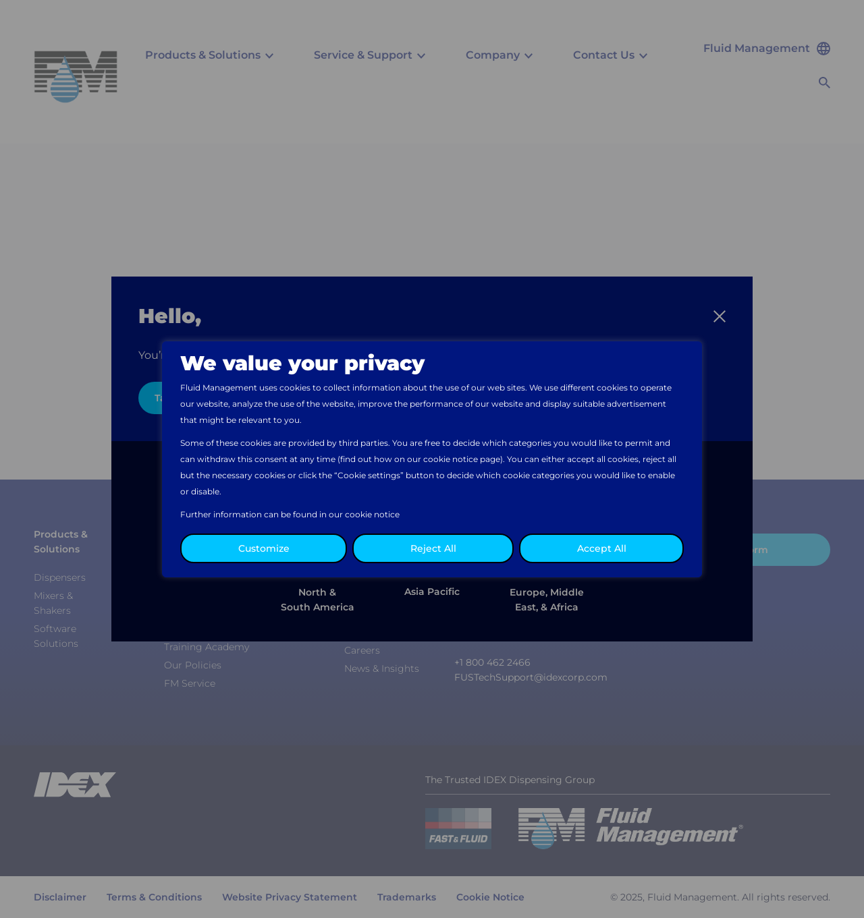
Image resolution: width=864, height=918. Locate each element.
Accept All (601, 548)
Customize (264, 548)
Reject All (433, 548)
